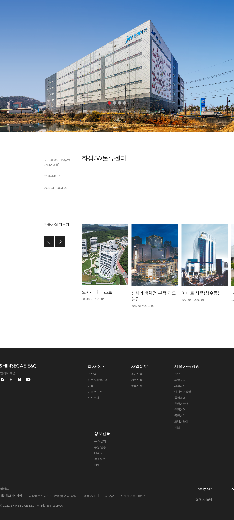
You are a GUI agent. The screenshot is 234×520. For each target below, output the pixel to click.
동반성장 (179, 415)
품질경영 (179, 397)
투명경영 (179, 380)
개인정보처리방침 (11, 496)
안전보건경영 (182, 391)
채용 (97, 465)
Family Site (204, 489)
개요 (177, 374)
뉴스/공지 (100, 441)
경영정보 (99, 459)
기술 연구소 (95, 391)
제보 (177, 427)
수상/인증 (100, 447)
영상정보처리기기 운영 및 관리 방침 (53, 496)
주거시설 (136, 374)
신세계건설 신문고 (133, 496)
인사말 (92, 374)
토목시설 (136, 386)
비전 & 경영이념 (97, 380)
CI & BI (98, 453)
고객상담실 (181, 421)
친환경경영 (181, 403)
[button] (109, 103)
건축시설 (136, 380)
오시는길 (93, 397)
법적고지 (89, 496)
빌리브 (4, 488)
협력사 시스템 (204, 500)
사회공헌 (179, 386)
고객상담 (108, 496)
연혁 (90, 386)
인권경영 (179, 409)
